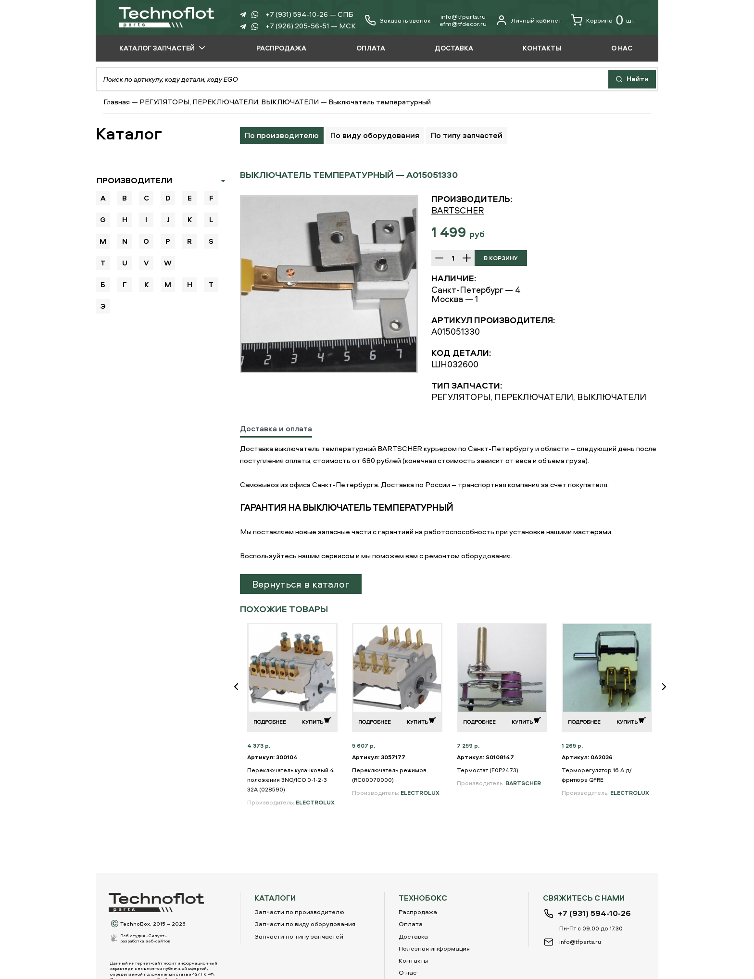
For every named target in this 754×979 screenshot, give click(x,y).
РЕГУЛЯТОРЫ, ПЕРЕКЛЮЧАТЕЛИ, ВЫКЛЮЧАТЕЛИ (229, 102)
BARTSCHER (457, 210)
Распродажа (418, 911)
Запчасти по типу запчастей (298, 936)
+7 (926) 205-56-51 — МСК (310, 26)
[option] (328, 284)
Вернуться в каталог (301, 583)
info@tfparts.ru (463, 16)
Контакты (413, 960)
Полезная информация (434, 948)
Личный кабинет (529, 20)
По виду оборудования (374, 135)
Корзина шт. (603, 20)
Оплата (411, 923)
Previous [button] (240, 693)
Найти (632, 78)
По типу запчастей (467, 135)
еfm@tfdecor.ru (463, 23)
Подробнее (269, 721)
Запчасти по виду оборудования (304, 923)
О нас (407, 972)
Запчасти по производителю (299, 911)
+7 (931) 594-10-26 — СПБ (309, 14)
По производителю (282, 135)
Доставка (413, 936)
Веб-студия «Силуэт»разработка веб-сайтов (145, 938)
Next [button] (668, 693)
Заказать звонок (404, 20)
